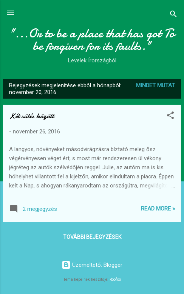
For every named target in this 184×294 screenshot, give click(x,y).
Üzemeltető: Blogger (92, 265)
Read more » (158, 208)
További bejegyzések (92, 237)
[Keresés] (173, 15)
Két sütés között (31, 116)
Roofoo (115, 279)
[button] (170, 116)
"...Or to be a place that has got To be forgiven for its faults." (92, 39)
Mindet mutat (155, 85)
